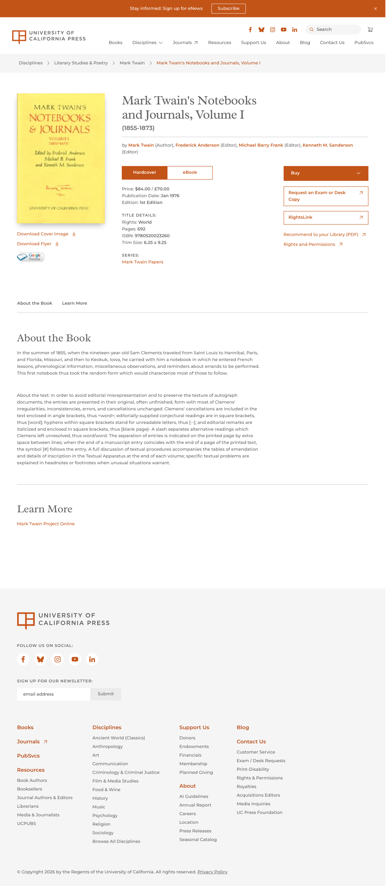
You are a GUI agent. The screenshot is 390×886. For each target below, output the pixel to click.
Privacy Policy (212, 872)
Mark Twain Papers (142, 262)
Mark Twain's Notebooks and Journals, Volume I (209, 63)
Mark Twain (132, 63)
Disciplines (31, 63)
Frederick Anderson (197, 145)
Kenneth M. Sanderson (328, 145)
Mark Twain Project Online (46, 523)
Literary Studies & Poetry (81, 63)
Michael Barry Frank (262, 145)
